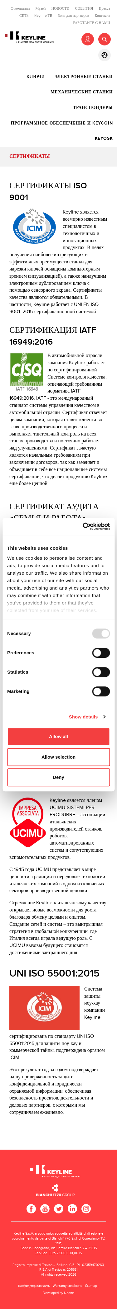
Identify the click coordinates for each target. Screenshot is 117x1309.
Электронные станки (84, 76)
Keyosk (104, 138)
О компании (20, 8)
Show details (83, 716)
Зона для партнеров (73, 15)
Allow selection (58, 757)
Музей (41, 8)
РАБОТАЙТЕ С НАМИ (91, 23)
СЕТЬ (24, 15)
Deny (58, 777)
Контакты (102, 15)
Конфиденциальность (34, 1286)
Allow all (58, 736)
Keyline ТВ (43, 15)
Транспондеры (93, 107)
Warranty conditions (67, 1286)
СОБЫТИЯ (84, 8)
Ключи (36, 76)
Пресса (104, 8)
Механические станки (82, 92)
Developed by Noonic (58, 1293)
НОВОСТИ (60, 8)
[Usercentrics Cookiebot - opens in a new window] (83, 526)
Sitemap (91, 1286)
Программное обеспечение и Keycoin (62, 123)
